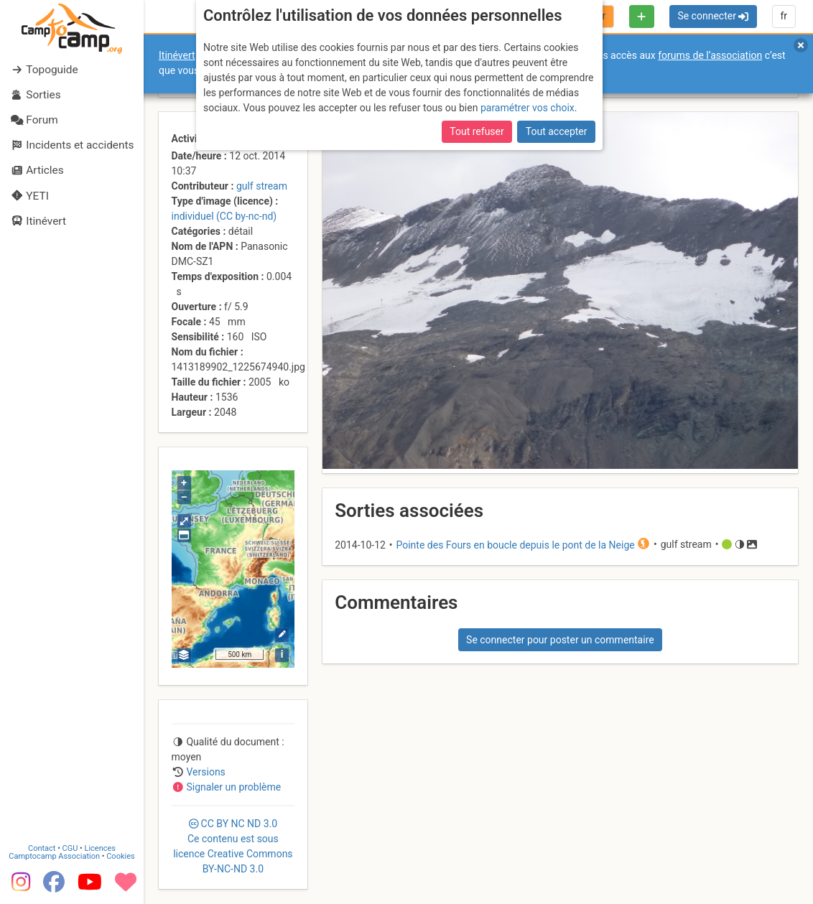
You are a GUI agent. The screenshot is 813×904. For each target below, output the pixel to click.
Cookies (120, 856)
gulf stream (261, 186)
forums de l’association (710, 55)
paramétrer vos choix (527, 107)
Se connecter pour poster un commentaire (560, 640)
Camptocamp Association (54, 856)
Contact (41, 848)
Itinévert (177, 55)
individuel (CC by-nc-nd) (224, 216)
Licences (100, 848)
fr (783, 16)
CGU (70, 848)
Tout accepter (556, 131)
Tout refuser (476, 131)
